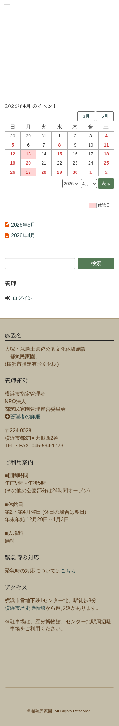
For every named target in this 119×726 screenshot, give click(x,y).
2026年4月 (23, 235)
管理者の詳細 (25, 416)
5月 (105, 116)
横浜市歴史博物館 (25, 608)
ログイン (22, 298)
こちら (68, 570)
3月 (86, 116)
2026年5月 (23, 224)
